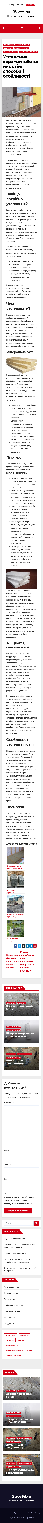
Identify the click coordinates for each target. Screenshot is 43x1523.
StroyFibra (21, 11)
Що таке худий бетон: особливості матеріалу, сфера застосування (21, 1474)
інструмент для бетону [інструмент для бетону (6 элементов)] (13, 1355)
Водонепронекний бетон (19, 1008)
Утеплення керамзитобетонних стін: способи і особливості (21, 66)
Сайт (6, 1179)
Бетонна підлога (23, 44)
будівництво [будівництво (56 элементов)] (24, 1335)
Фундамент (33, 51)
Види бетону (24, 51)
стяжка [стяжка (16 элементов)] (29, 1350)
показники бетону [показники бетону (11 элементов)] (12, 1345)
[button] (39, 28)
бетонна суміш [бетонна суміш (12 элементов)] (11, 1335)
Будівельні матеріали (21, 48)
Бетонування (8, 48)
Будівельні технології (11, 51)
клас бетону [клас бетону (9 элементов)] (10, 1340)
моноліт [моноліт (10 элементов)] (21, 1340)
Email (7, 1165)
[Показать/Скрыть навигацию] (21, 28)
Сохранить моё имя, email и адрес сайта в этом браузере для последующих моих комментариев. (19, 1200)
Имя (6, 1150)
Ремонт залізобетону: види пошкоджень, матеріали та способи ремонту (27, 961)
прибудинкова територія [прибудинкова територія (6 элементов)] (14, 1350)
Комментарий (10, 1102)
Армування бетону (10, 44)
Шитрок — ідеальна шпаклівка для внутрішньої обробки (21, 1036)
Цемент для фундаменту (15, 1062)
